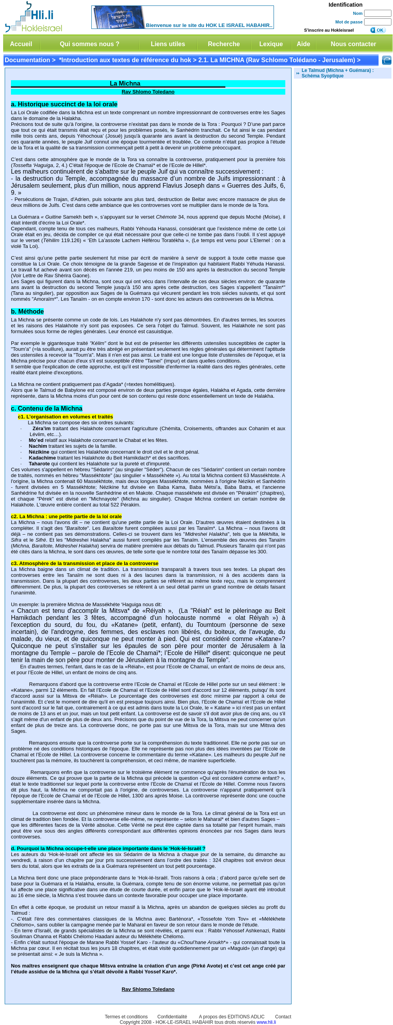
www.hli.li (266, 1022)
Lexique (271, 44)
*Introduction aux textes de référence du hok (125, 60)
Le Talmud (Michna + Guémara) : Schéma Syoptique (338, 73)
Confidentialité (172, 1017)
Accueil (21, 44)
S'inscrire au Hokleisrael (329, 30)
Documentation (27, 60)
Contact (283, 1017)
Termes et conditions (126, 1017)
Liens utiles (168, 44)
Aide (303, 44)
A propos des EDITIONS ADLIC (232, 1017)
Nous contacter (353, 44)
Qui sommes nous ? (89, 44)
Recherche (224, 44)
